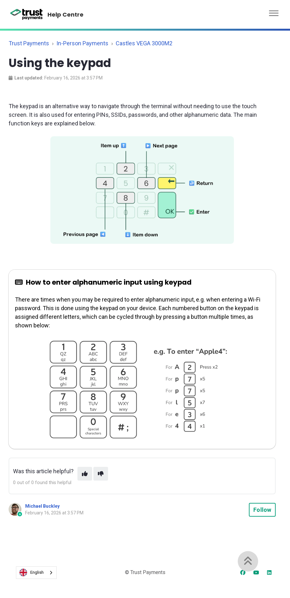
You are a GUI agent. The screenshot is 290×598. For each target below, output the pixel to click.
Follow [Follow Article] (262, 509)
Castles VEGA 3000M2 (144, 43)
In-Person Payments (82, 43)
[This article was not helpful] (100, 474)
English (31, 572)
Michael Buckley (42, 506)
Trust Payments (29, 43)
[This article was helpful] (84, 474)
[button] (273, 11)
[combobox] (36, 572)
